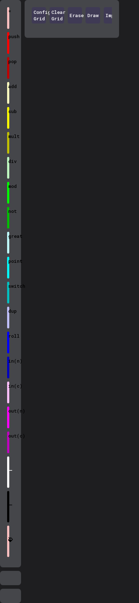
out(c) (8, 436)
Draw (93, 15)
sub (8, 111)
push (8, 36)
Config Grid (40, 15)
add (8, 86)
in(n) (8, 361)
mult (8, 136)
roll (8, 336)
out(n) (8, 411)
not (8, 211)
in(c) (8, 386)
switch (8, 286)
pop (8, 61)
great (8, 236)
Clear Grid (57, 15)
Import (111, 15)
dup (8, 311)
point (8, 261)
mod (8, 186)
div (8, 161)
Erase (76, 15)
